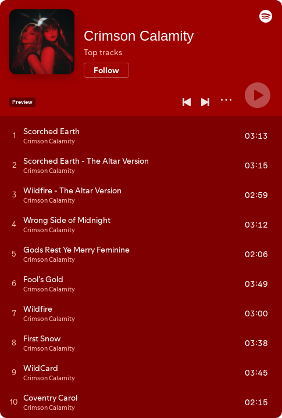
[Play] (258, 95)
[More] (226, 100)
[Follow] (106, 70)
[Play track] (14, 135)
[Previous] (186, 102)
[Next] (205, 102)
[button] (266, 19)
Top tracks (103, 52)
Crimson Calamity (139, 36)
